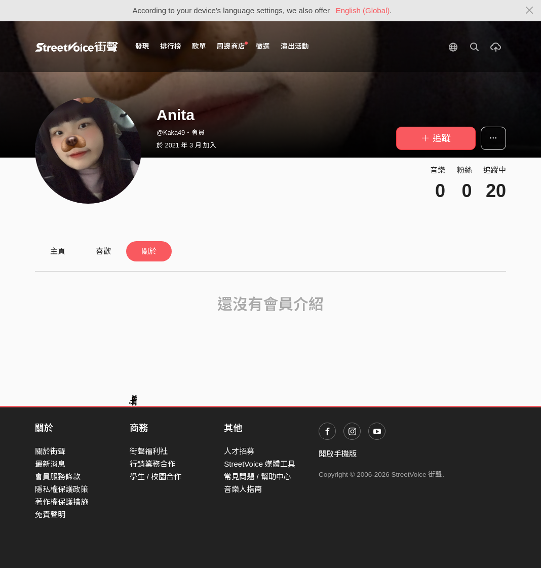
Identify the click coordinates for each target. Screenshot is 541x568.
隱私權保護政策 (61, 489)
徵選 (263, 46)
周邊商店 (232, 46)
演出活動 (295, 46)
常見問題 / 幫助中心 (257, 476)
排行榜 (170, 46)
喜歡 (103, 251)
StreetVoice (77, 47)
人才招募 (239, 451)
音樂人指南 (243, 489)
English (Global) (363, 10)
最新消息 (50, 464)
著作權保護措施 (61, 502)
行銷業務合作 (152, 464)
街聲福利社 (149, 451)
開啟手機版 (338, 453)
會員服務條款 (58, 476)
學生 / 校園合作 (156, 476)
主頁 (57, 251)
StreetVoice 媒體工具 (259, 464)
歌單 (199, 46)
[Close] (529, 11)
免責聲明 (50, 514)
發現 (142, 46)
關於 (149, 251)
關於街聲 (50, 451)
